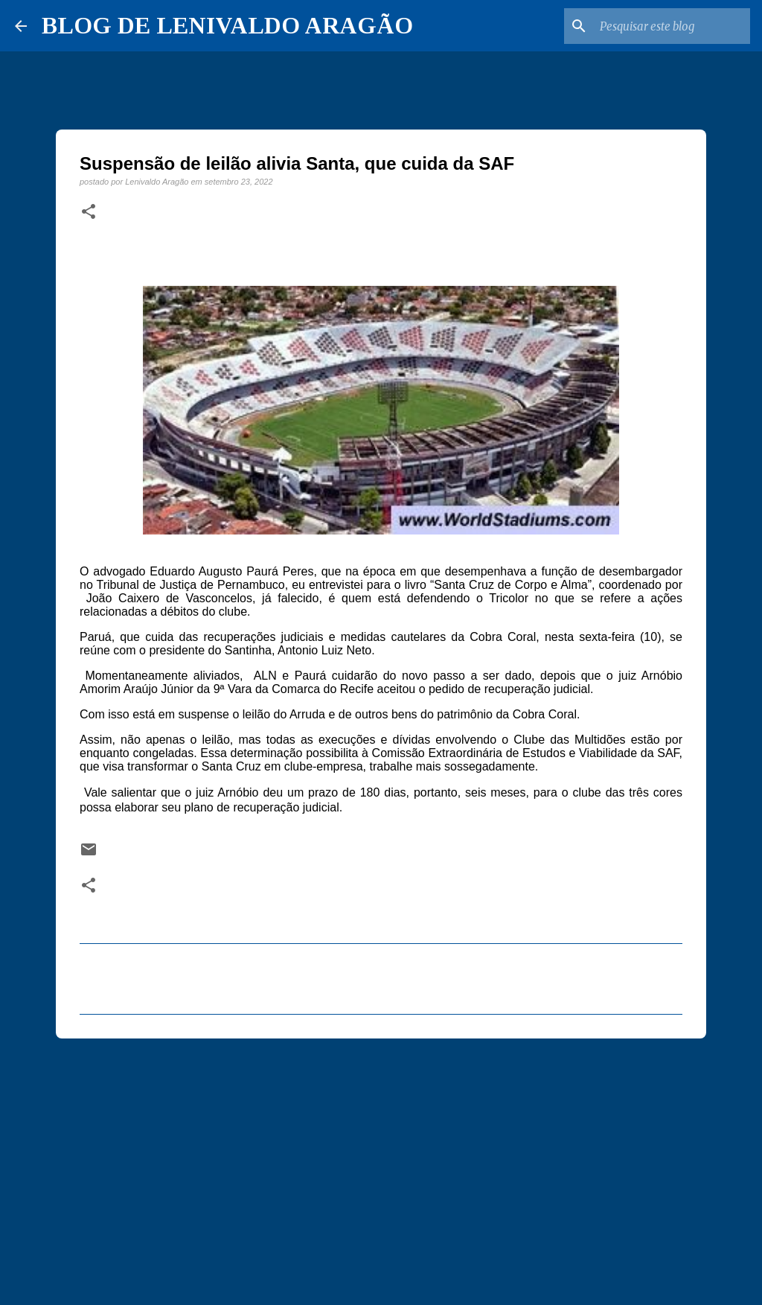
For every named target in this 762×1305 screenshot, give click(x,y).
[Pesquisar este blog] (672, 26)
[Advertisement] (381, 1165)
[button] (88, 212)
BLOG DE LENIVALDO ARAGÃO (227, 25)
